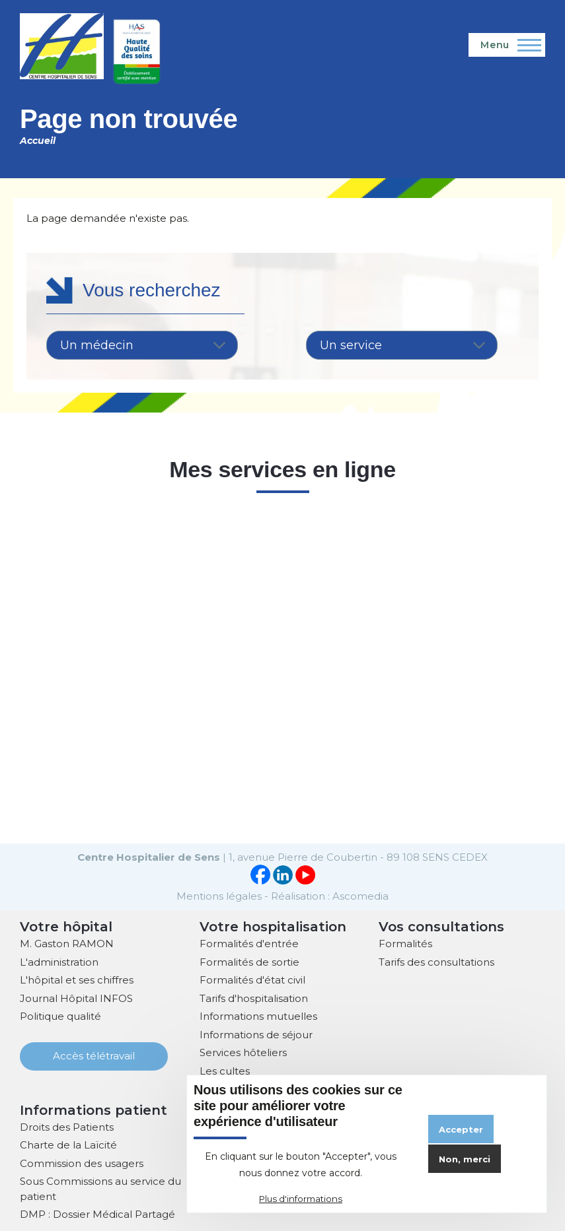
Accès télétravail (94, 1054)
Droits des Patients (67, 1125)
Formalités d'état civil (252, 978)
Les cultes (225, 1069)
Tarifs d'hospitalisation (254, 997)
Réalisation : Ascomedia (330, 894)
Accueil (38, 141)
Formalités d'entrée (249, 942)
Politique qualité (60, 1015)
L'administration (59, 960)
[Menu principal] (507, 45)
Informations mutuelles (258, 1015)
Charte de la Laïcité (68, 1143)
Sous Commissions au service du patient (100, 1187)
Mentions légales (219, 894)
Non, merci (464, 1159)
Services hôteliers (243, 1051)
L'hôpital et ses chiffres (76, 978)
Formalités (405, 942)
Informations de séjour (256, 1033)
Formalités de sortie (249, 960)
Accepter (461, 1129)
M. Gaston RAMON (67, 942)
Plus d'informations (300, 1198)
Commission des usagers (81, 1162)
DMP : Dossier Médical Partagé (97, 1213)
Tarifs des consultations (436, 960)
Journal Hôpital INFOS (76, 997)
